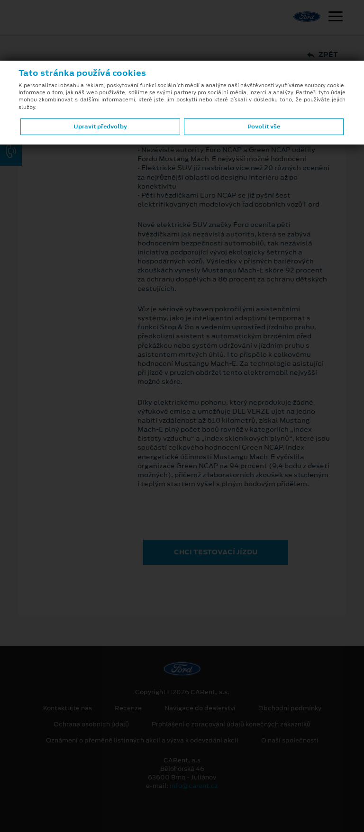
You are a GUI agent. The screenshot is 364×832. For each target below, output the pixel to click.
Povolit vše (263, 126)
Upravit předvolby (100, 126)
